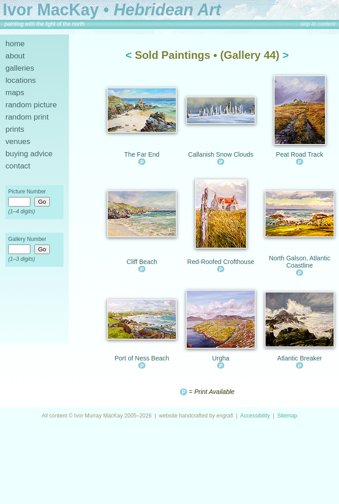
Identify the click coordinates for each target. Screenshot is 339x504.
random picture (31, 105)
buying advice (29, 153)
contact (17, 166)
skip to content (317, 24)
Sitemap (287, 416)
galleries (19, 68)
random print (26, 117)
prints (14, 129)
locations (20, 80)
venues (17, 141)
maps (14, 92)
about (15, 56)
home (15, 43)
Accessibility (255, 416)
